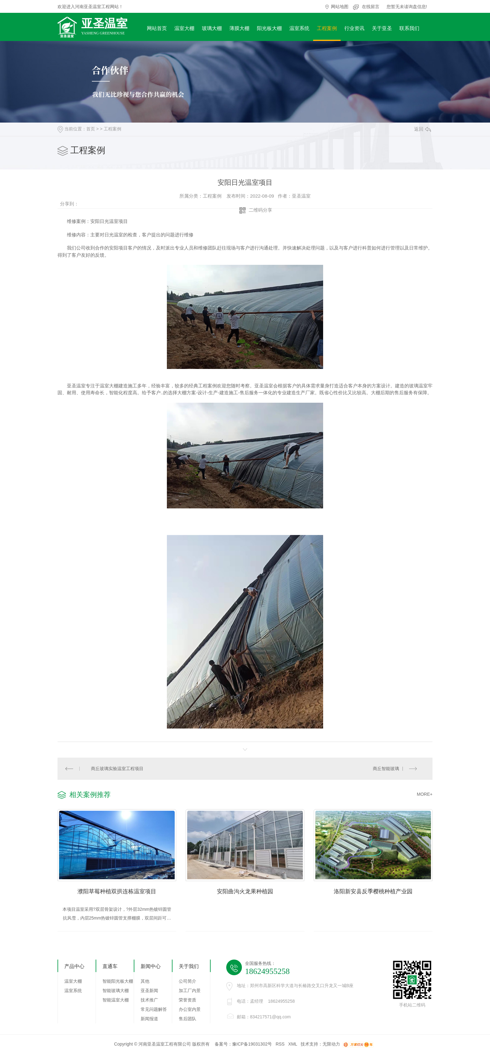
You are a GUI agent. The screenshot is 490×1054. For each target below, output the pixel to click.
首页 (90, 128)
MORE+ (424, 794)
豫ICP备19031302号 (252, 1044)
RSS (280, 1044)
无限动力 (331, 1044)
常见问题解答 (154, 1009)
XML (292, 1044)
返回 (422, 129)
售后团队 (187, 1019)
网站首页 (157, 28)
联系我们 (409, 28)
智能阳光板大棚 (117, 981)
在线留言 (370, 6)
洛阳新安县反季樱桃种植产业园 (373, 892)
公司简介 (187, 981)
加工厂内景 (190, 991)
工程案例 (327, 28)
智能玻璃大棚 (115, 991)
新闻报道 (149, 1019)
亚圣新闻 (149, 991)
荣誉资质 (187, 1000)
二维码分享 (260, 210)
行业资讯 (354, 28)
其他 (145, 981)
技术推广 (149, 1000)
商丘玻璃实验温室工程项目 (117, 768)
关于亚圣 (382, 28)
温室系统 (299, 28)
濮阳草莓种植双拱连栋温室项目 (117, 892)
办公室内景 (190, 1009)
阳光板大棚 (269, 28)
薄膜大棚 (239, 28)
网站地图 (339, 6)
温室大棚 (184, 28)
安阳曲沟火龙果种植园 (245, 892)
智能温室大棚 (115, 1000)
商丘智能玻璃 (386, 768)
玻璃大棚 (212, 28)
